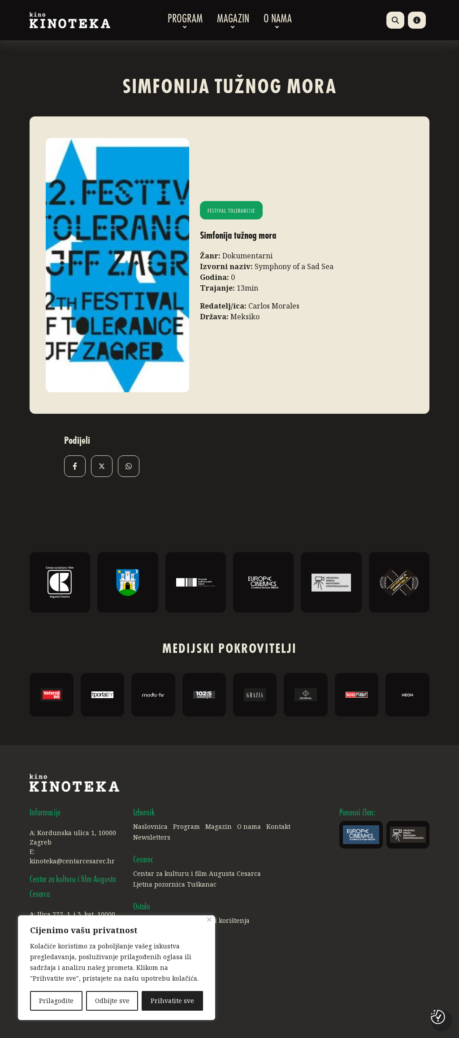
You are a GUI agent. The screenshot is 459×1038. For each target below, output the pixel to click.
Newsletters (151, 837)
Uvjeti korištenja (224, 920)
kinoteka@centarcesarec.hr (72, 861)
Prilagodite (56, 1000)
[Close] (209, 920)
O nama (278, 20)
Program (185, 20)
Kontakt (278, 826)
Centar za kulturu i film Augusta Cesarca (197, 873)
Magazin (233, 20)
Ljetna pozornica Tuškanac (175, 884)
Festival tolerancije (231, 211)
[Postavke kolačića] (438, 1017)
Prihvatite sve (172, 1000)
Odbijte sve (112, 1000)
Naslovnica (150, 826)
